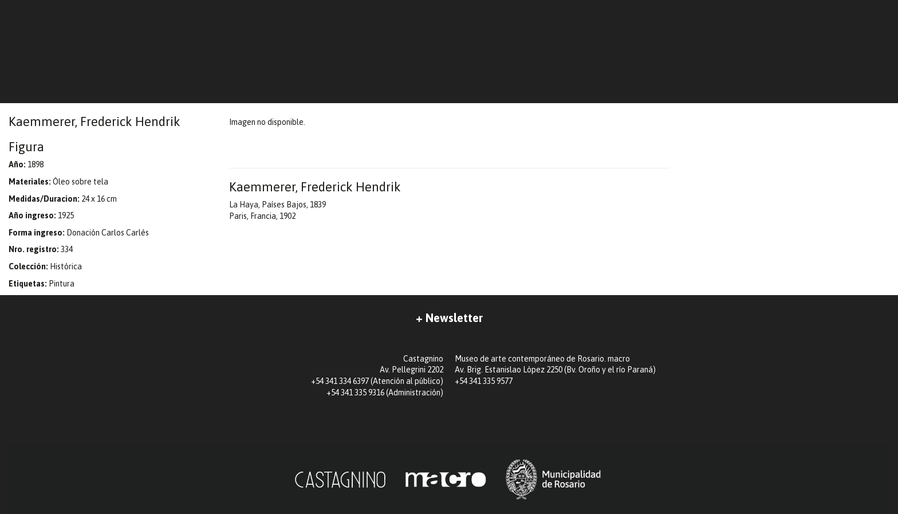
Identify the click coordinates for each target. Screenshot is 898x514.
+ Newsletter (449, 317)
